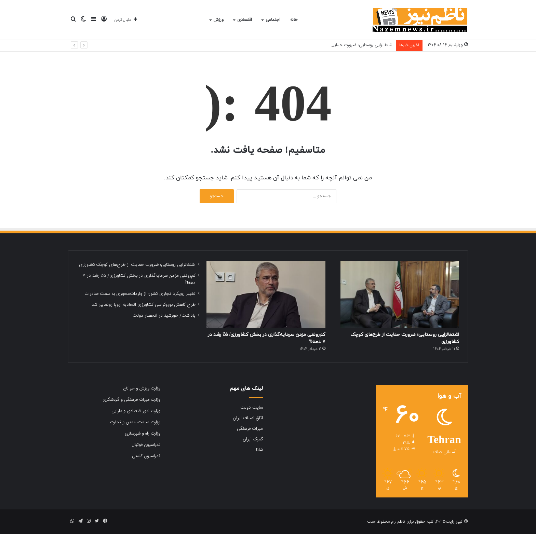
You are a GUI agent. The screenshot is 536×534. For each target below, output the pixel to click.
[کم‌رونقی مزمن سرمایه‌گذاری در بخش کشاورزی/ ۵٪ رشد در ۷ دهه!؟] (265, 294)
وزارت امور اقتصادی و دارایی (135, 411)
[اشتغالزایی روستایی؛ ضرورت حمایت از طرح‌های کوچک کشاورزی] (399, 294)
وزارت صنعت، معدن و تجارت (135, 422)
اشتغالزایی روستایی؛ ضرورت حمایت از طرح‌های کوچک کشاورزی (137, 265)
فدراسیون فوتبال (146, 445)
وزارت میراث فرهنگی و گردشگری (131, 399)
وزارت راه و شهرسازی (142, 433)
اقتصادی (244, 20)
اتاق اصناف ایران (248, 418)
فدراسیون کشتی (146, 456)
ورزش (219, 20)
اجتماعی (273, 20)
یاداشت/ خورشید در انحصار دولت (164, 315)
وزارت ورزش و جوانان (141, 388)
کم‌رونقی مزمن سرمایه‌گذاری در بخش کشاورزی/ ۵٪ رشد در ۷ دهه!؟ (139, 279)
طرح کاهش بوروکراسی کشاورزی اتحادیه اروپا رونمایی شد (144, 305)
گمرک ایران (253, 439)
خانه (294, 20)
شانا (259, 450)
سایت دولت (251, 407)
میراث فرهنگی (250, 429)
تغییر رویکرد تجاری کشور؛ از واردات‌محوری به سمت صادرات (140, 294)
